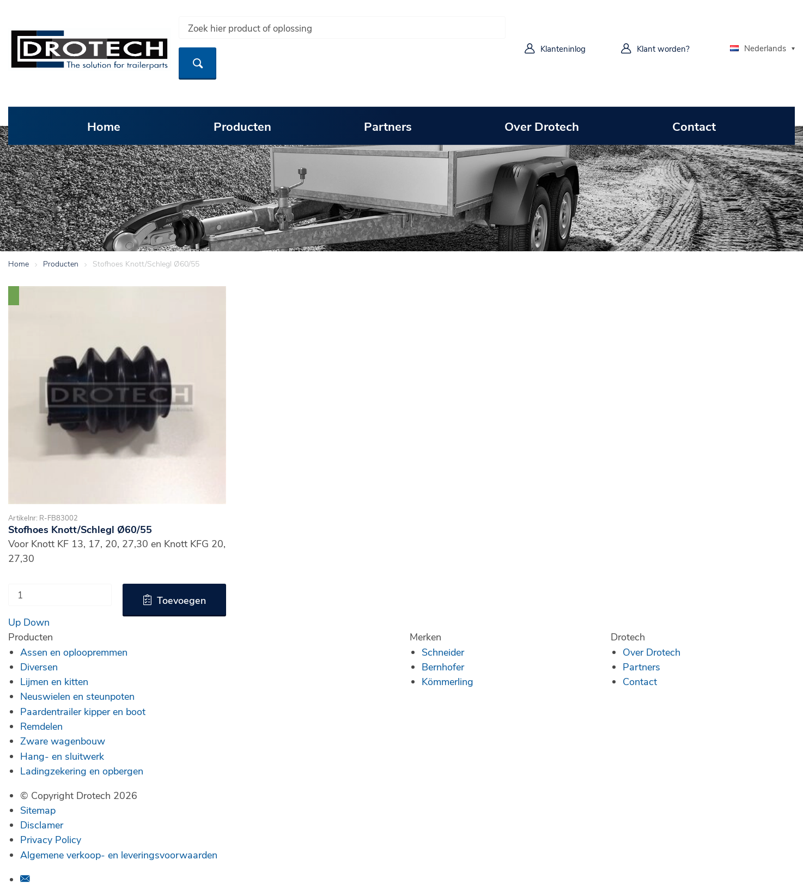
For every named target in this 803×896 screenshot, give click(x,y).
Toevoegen (181, 600)
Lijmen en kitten (54, 681)
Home (103, 126)
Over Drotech (541, 126)
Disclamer (41, 824)
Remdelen (41, 725)
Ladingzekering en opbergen (81, 770)
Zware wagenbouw (62, 740)
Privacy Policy (50, 839)
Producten (242, 126)
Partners (388, 126)
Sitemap (38, 809)
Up (14, 621)
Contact (694, 126)
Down (36, 621)
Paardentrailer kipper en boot (82, 711)
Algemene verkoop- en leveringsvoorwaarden (118, 854)
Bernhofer (443, 666)
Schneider (443, 651)
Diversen (39, 666)
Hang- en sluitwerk (62, 755)
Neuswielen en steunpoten (77, 696)
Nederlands (758, 48)
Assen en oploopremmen (73, 651)
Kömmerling (447, 681)
